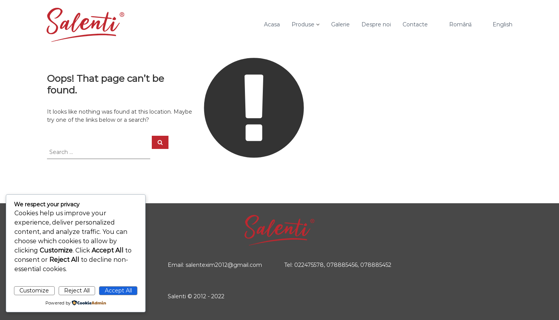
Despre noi (376, 24)
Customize (34, 290)
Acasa (272, 24)
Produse (303, 24)
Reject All (77, 290)
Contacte (415, 24)
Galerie (340, 24)
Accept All (118, 290)
